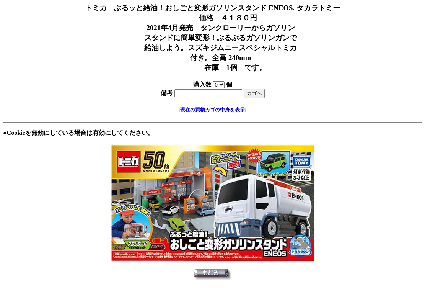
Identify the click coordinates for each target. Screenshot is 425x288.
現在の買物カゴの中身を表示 (212, 110)
